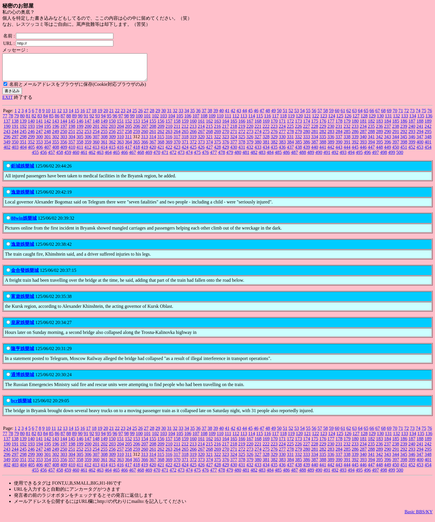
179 (347, 126)
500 (399, 157)
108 (203, 121)
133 (404, 121)
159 (185, 126)
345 (403, 141)
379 (249, 147)
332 (298, 141)
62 (348, 115)
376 (225, 147)
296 (6, 141)
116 (267, 121)
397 (395, 147)
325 (241, 141)
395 (379, 147)
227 (306, 131)
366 (144, 147)
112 (235, 121)
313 (144, 141)
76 (429, 115)
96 (115, 121)
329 (274, 141)
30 (163, 115)
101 (147, 121)
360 (96, 147)
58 (325, 115)
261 (152, 136)
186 (403, 126)
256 (112, 136)
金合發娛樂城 (25, 275)
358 (79, 147)
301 (47, 141)
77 (5, 121)
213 (193, 131)
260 (144, 136)
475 (197, 157)
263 (168, 136)
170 (274, 126)
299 (31, 141)
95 (109, 121)
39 (215, 115)
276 (274, 136)
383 (282, 147)
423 (177, 152)
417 (128, 152)
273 (249, 136)
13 (65, 115)
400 (419, 147)
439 (306, 152)
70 (394, 115)
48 (267, 115)
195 (47, 131)
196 (55, 131)
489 (310, 157)
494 (351, 157)
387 (314, 147)
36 (198, 115)
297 (15, 141)
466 (124, 157)
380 (258, 147)
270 (225, 136)
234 (363, 131)
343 (387, 141)
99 (132, 121)
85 (51, 121)
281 (314, 136)
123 (323, 121)
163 (217, 126)
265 (185, 136)
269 (217, 136)
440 (314, 152)
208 (152, 131)
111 (228, 121)
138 (15, 126)
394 (371, 147)
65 (366, 115)
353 (39, 147)
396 (387, 147)
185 (395, 126)
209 (160, 131)
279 (298, 136)
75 (423, 115)
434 (266, 152)
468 (140, 157)
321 (209, 141)
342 (379, 141)
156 (160, 126)
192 (23, 131)
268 (209, 136)
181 (363, 126)
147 (87, 126)
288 (371, 136)
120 (299, 121)
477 (213, 157)
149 (104, 126)
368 (160, 147)
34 (186, 115)
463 (100, 157)
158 (177, 126)
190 (6, 131)
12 (59, 115)
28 (152, 115)
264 (177, 136)
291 (395, 136)
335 (322, 141)
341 (371, 141)
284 (339, 136)
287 (363, 136)
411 (79, 152)
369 (168, 147)
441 (322, 152)
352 (31, 147)
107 (195, 121)
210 (168, 131)
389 (330, 147)
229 (322, 131)
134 (412, 121)
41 (227, 115)
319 (193, 141)
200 (87, 131)
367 (152, 147)
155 (152, 126)
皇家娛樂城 (22, 327)
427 (209, 152)
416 (120, 152)
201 (96, 131)
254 (96, 136)
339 (355, 141)
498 (383, 157)
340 (363, 141)
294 (419, 136)
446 (363, 152)
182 (371, 126)
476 (205, 157)
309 (112, 141)
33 (180, 115)
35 (192, 115)
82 (34, 121)
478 (221, 157)
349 (6, 147)
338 (347, 141)
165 (233, 126)
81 (28, 121)
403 (15, 152)
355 (55, 147)
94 (103, 121)
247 (39, 136)
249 (55, 136)
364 (128, 147)
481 (245, 157)
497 (375, 157)
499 (391, 157)
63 (354, 115)
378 (241, 147)
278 (290, 136)
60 (337, 115)
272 (241, 136)
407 (47, 152)
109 (212, 121)
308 (104, 141)
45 (250, 115)
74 (418, 115)
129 (372, 121)
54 (302, 115)
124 (331, 121)
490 (318, 157)
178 (339, 126)
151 (120, 126)
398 (403, 147)
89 (74, 121)
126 (347, 121)
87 (62, 121)
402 (6, 152)
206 (136, 131)
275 (266, 136)
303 (63, 141)
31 (169, 115)
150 (112, 126)
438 (298, 152)
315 (160, 141)
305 (79, 141)
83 (39, 121)
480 (237, 157)
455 (35, 157)
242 (428, 131)
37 (204, 115)
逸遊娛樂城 (22, 197)
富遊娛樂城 (22, 301)
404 (23, 152)
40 (221, 115)
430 (233, 152)
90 (80, 121)
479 (229, 157)
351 (23, 147)
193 (31, 131)
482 (253, 157)
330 (282, 141)
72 (406, 115)
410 (71, 152)
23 (123, 115)
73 (412, 115)
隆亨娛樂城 (22, 353)
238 (395, 131)
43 (238, 115)
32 (175, 115)
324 (233, 141)
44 (244, 115)
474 (189, 157)
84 (45, 121)
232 (347, 131)
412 (87, 152)
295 (428, 136)
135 (420, 121)
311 (128, 141)
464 (108, 157)
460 (75, 157)
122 (315, 121)
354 (47, 147)
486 (286, 157)
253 (87, 136)
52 (290, 115)
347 (419, 141)
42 (233, 115)
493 (343, 157)
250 (63, 136)
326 (249, 141)
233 (355, 131)
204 (120, 131)
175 (314, 126)
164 (225, 126)
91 (86, 121)
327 (258, 141)
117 (275, 121)
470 (156, 157)
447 (371, 152)
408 (55, 152)
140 (31, 126)
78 (10, 121)
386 (306, 147)
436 (282, 152)
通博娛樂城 (22, 379)
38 (209, 115)
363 (120, 147)
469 (148, 157)
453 (419, 152)
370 (177, 147)
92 (91, 121)
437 (290, 152)
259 (136, 136)
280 (306, 136)
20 (105, 115)
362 (112, 147)
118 (283, 121)
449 (387, 152)
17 (88, 115)
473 (181, 157)
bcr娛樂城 (21, 405)
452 (411, 152)
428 (217, 152)
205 (128, 131)
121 (307, 121)
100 (139, 121)
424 (185, 152)
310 (120, 141)
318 (185, 141)
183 (379, 126)
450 (395, 152)
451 (403, 152)
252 (79, 136)
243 (6, 136)
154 (144, 126)
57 (319, 115)
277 (282, 136)
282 (322, 136)
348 (428, 141)
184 (387, 126)
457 (51, 157)
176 (322, 126)
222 (266, 131)
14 (71, 115)
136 (428, 121)
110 (220, 121)
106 (187, 121)
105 (179, 121)
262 (160, 136)
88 (68, 121)
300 (39, 141)
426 (201, 152)
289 (379, 136)
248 (47, 136)
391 (347, 147)
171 (282, 126)
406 (39, 152)
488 (302, 157)
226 (298, 131)
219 (241, 131)
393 (363, 147)
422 (168, 152)
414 (104, 152)
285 (347, 136)
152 (128, 126)
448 (379, 152)
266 (193, 136)
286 (355, 136)
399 (411, 147)
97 (120, 121)
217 (225, 131)
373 (201, 147)
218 (233, 131)
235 (371, 131)
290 (387, 136)
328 (266, 141)
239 (403, 131)
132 (396, 121)
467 (132, 157)
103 (163, 121)
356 (63, 147)
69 (389, 115)
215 (209, 131)
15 (76, 115)
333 (306, 141)
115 (259, 121)
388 (322, 147)
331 (290, 141)
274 (258, 136)
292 (403, 136)
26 (140, 115)
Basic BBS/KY (419, 516)
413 (96, 152)
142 (47, 126)
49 (273, 115)
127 (356, 121)
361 (104, 147)
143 (55, 126)
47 (261, 115)
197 (63, 131)
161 (201, 126)
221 (258, 131)
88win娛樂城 (24, 223)
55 (308, 115)
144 (63, 126)
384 (290, 147)
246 (31, 136)
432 (249, 152)
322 (217, 141)
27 (146, 115)
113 (243, 121)
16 (82, 115)
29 (157, 115)
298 (23, 141)
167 (249, 126)
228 (314, 131)
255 (104, 136)
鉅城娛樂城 (22, 171)
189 (428, 126)
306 (87, 141)
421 (160, 152)
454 (428, 152)
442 (330, 152)
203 (112, 131)
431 (241, 152)
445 (355, 152)
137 (6, 126)
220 (249, 131)
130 (380, 121)
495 (359, 157)
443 (339, 152)
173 (298, 126)
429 (225, 152)
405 (31, 152)
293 (411, 136)
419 (144, 152)
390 (339, 147)
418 (136, 152)
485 (278, 157)
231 (339, 131)
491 (326, 157)
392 (355, 147)
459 (67, 157)
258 (128, 136)
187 (411, 126)
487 (294, 157)
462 (92, 157)
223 (274, 131)
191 (15, 131)
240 (411, 131)
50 (279, 115)
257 (120, 136)
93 (97, 121)
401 (428, 147)
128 (364, 121)
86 (57, 121)
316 (168, 141)
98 (126, 121)
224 (282, 131)
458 (59, 157)
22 (117, 115)
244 (15, 136)
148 (96, 126)
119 (291, 121)
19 (99, 115)
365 (136, 147)
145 (71, 126)
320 (201, 141)
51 (285, 115)
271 (233, 136)
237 (387, 131)
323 (225, 141)
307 (96, 141)
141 (39, 126)
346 (411, 141)
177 (330, 126)
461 (83, 157)
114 (251, 121)
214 (201, 131)
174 (306, 126)
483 (262, 157)
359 (87, 147)
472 (172, 157)
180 (355, 126)
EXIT (7, 102)
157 (168, 126)
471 (164, 157)
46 (256, 115)
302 (55, 141)
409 (63, 152)
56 (313, 115)
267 (201, 136)
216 (217, 131)
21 (111, 115)
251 (71, 136)
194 (39, 131)
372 (193, 147)
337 (339, 141)
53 (296, 115)
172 (290, 126)
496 (367, 157)
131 (388, 121)
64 (360, 115)
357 (71, 147)
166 (241, 126)
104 (171, 121)
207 (144, 131)
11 (53, 115)
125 (339, 121)
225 (290, 131)
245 (23, 136)
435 (274, 152)
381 (266, 147)
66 (371, 115)
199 (79, 131)
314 (152, 141)
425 (193, 152)
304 (71, 141)
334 (314, 141)
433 (258, 152)
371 (185, 147)
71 (400, 115)
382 (274, 147)
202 (104, 131)
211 (177, 131)
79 (16, 121)
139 (23, 126)
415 (112, 152)
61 (342, 115)
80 (22, 121)
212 (185, 131)
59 (331, 115)
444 (347, 152)
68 (383, 115)
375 (217, 147)
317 (177, 141)
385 (298, 147)
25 (134, 115)
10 (48, 115)
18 (94, 115)
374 (209, 147)
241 (419, 131)
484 (270, 157)
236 (379, 131)
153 (136, 126)
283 (330, 136)
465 (116, 157)
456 (43, 157)
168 (258, 126)
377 (233, 147)
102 (155, 121)
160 (193, 126)
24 (128, 115)
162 (209, 126)
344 (395, 141)
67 (377, 115)
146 (79, 126)
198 (71, 131)
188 (419, 126)
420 (152, 152)
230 (330, 131)
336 (330, 141)
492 (334, 157)
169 (266, 126)
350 (15, 147)
